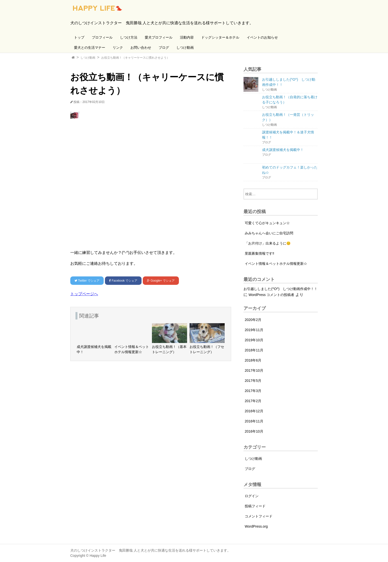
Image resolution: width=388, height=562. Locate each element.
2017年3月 (253, 391)
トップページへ (84, 294)
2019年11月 (254, 330)
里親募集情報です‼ (259, 253)
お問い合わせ (140, 47)
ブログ (164, 47)
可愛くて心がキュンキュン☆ (267, 223)
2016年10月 (254, 431)
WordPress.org (256, 526)
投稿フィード (255, 506)
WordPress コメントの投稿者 (271, 295)
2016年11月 (254, 421)
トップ (79, 37)
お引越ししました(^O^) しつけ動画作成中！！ (280, 289)
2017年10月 (254, 370)
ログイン (252, 496)
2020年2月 (253, 320)
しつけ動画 (185, 47)
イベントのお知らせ (262, 37)
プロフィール (102, 37)
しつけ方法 (128, 37)
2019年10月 (254, 340)
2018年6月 (253, 360)
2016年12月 (254, 411)
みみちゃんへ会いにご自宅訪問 (269, 233)
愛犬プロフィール (158, 37)
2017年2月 (253, 401)
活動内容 (187, 37)
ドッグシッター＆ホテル (220, 37)
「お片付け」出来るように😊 (268, 243)
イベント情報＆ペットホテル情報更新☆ (276, 264)
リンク (118, 47)
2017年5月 (253, 381)
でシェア (86, 280)
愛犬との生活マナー (89, 47)
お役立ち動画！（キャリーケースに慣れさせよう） (135, 57)
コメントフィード (258, 516)
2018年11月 (254, 350)
